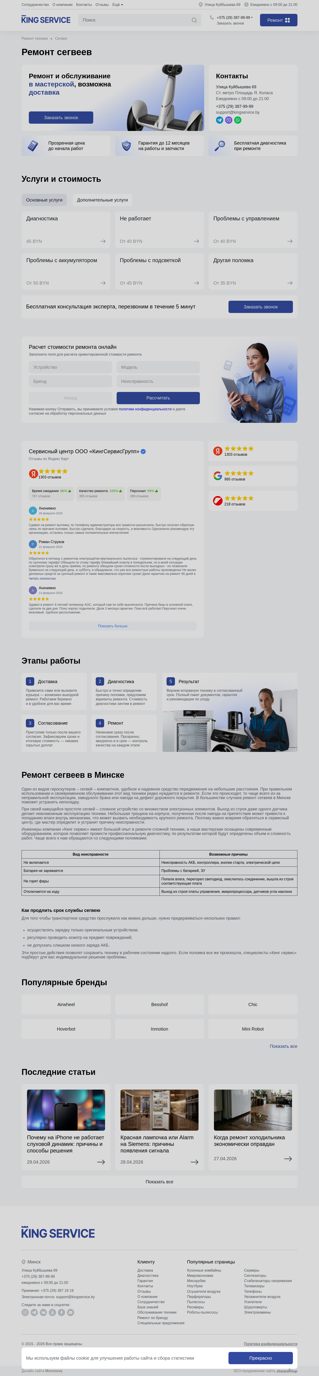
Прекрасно (260, 1358)
